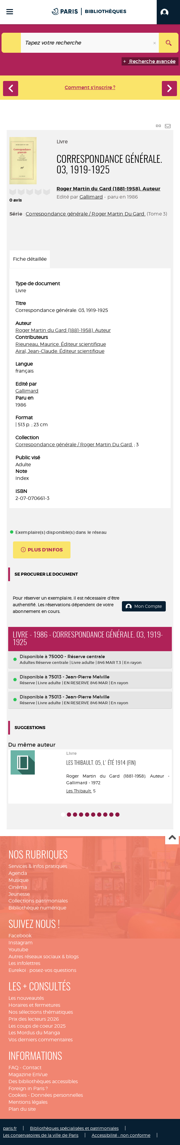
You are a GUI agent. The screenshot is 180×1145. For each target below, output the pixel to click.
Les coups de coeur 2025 (37, 1026)
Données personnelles (57, 1095)
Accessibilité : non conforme (121, 1135)
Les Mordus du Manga (34, 1033)
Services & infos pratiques (37, 866)
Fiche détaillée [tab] (30, 259)
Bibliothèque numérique (37, 908)
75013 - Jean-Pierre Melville (79, 677)
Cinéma (17, 887)
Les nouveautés (26, 998)
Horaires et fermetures (34, 1005)
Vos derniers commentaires (40, 1040)
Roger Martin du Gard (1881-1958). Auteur (108, 189)
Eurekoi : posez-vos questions (42, 970)
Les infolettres (24, 963)
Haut (172, 837)
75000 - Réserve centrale (77, 656)
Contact (32, 1067)
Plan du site (22, 1109)
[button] (168, 12)
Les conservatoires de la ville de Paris (40, 1135)
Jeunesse (19, 894)
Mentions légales (27, 1102)
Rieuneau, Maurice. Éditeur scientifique (60, 344)
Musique (18, 880)
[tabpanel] (90, 391)
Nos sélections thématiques (40, 1012)
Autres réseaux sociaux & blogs (43, 956)
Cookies (17, 1095)
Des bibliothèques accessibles (43, 1081)
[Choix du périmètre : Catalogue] (11, 43)
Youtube (18, 949)
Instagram (20, 943)
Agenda (17, 873)
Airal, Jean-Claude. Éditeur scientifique (59, 351)
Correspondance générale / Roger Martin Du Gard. (86, 214)
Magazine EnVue (27, 1074)
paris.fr (10, 1128)
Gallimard (91, 197)
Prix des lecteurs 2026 (33, 1019)
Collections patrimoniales (38, 901)
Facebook (19, 936)
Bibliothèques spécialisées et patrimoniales (74, 1128)
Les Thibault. (79, 790)
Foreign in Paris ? (28, 1088)
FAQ (13, 1067)
